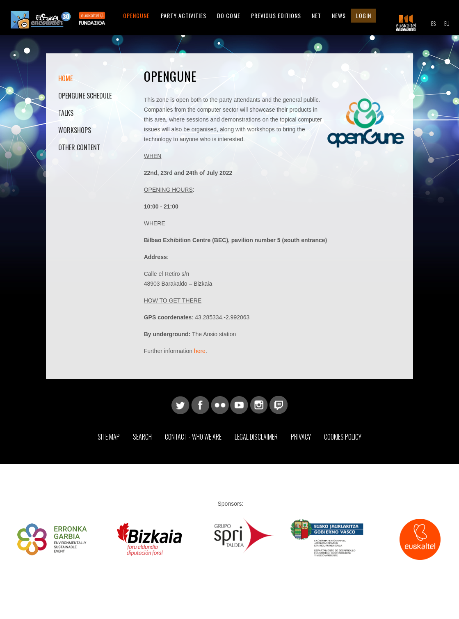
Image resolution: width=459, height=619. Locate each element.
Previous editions (276, 15)
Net (316, 15)
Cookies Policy (342, 437)
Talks (65, 113)
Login (363, 15)
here (200, 351)
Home (65, 78)
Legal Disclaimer (256, 437)
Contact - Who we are (193, 437)
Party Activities (183, 15)
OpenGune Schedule (85, 96)
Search (142, 437)
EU (447, 23)
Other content (79, 147)
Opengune (136, 15)
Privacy (301, 437)
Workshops (74, 130)
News (339, 15)
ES (433, 23)
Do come (228, 15)
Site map (109, 437)
